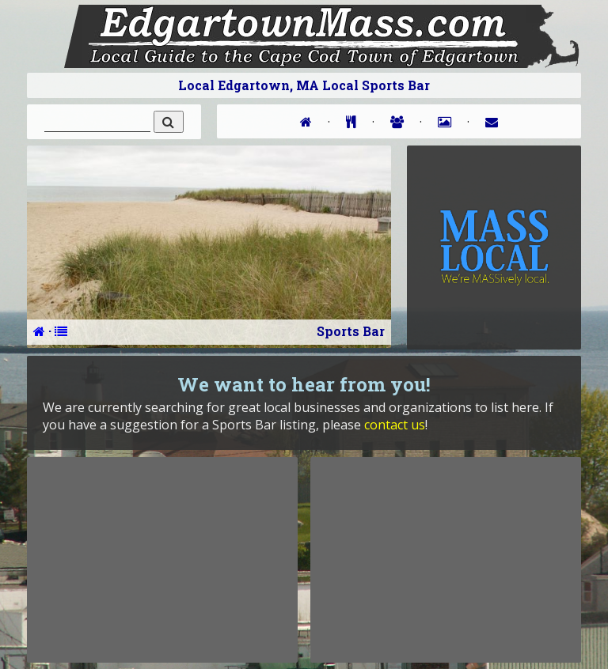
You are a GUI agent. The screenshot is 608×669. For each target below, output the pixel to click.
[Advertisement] (162, 560)
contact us (394, 424)
